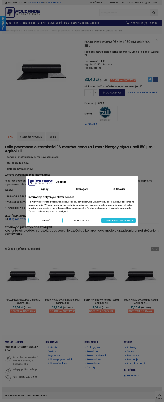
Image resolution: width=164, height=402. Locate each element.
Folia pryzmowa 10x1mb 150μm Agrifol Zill (101, 301)
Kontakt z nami (134, 363)
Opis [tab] (10, 136)
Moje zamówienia (95, 355)
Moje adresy (93, 359)
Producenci (132, 355)
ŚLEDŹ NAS (130, 370)
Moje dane (91, 363)
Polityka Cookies (56, 363)
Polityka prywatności (58, 359)
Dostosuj (82, 220)
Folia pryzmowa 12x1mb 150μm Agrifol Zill (62, 301)
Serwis (129, 351)
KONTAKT (89, 23)
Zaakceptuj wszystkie (118, 220)
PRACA (81, 23)
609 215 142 (54, 2)
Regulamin (52, 355)
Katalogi (27, 23)
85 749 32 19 (35, 2)
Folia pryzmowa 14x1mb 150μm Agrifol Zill (23, 301)
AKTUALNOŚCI (40, 23)
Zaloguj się (92, 347)
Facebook (131, 375)
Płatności (51, 347)
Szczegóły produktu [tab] (31, 136)
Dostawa (51, 351)
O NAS (73, 23)
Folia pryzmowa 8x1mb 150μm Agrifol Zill (141, 301)
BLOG (97, 23)
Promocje (131, 359)
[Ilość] (91, 92)
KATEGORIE (14, 23)
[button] (127, 2)
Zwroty (89, 367)
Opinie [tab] (53, 136)
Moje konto (92, 351)
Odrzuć (45, 220)
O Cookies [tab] (119, 189)
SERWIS (51, 23)
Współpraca (62, 23)
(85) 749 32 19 (17, 219)
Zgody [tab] (44, 189)
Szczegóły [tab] (82, 189)
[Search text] (125, 12)
